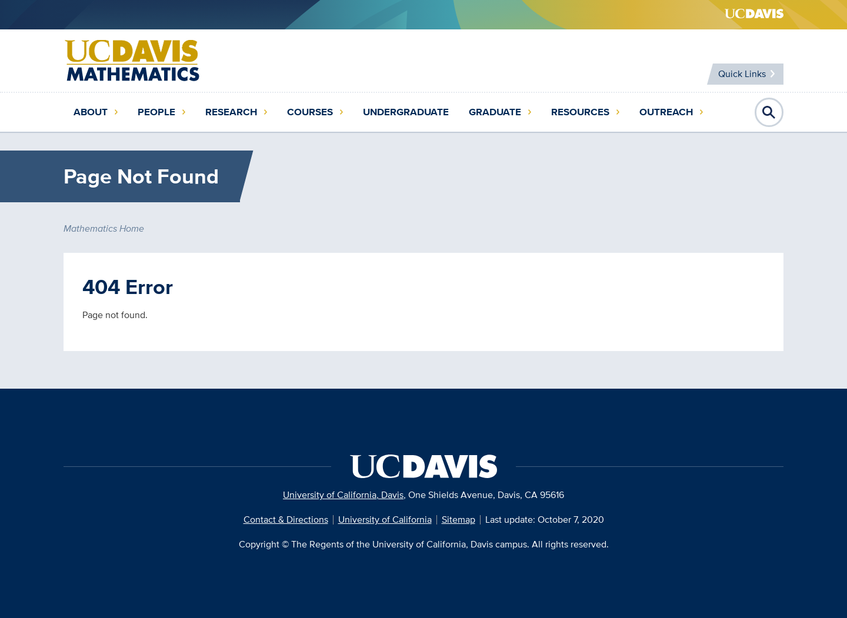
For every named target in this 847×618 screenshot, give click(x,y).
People (156, 112)
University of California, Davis (343, 495)
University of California (385, 519)
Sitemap (458, 519)
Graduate (495, 112)
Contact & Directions (286, 519)
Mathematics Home (104, 228)
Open (769, 112)
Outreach (666, 112)
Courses (310, 112)
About (91, 112)
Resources (580, 112)
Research (231, 112)
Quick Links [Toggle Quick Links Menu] (741, 74)
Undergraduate (406, 112)
